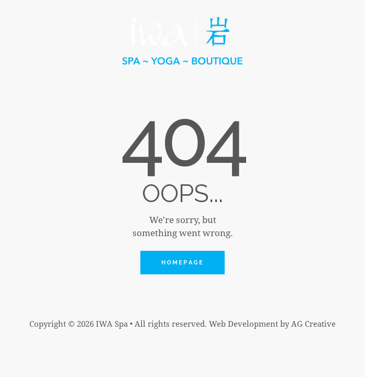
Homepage (182, 262)
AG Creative (313, 323)
